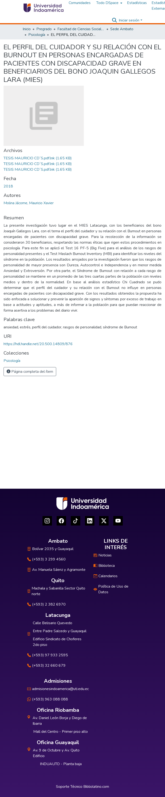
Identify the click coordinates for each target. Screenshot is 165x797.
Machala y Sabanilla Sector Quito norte (56, 591)
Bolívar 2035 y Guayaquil (50, 548)
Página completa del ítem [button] (30, 371)
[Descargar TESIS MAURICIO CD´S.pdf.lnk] (38, 158)
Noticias (102, 555)
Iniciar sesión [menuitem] (129, 20)
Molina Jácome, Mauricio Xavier (29, 203)
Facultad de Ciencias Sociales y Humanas (81, 29)
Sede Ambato (121, 29)
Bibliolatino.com (96, 786)
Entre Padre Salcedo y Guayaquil (59, 631)
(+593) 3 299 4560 (46, 559)
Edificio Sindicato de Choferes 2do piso (57, 641)
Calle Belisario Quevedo (52, 623)
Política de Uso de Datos (110, 589)
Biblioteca (104, 565)
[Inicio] (43, 8)
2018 (8, 186)
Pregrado (44, 29)
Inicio (27, 29)
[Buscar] (114, 20)
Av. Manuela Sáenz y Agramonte (56, 569)
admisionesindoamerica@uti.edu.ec (58, 688)
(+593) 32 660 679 (46, 665)
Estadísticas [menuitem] (137, 2)
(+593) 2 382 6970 (46, 604)
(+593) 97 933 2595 (47, 655)
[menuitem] (108, 3)
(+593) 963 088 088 (47, 699)
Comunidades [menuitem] (80, 2)
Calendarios (105, 576)
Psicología (36, 34)
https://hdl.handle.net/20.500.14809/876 (38, 344)
